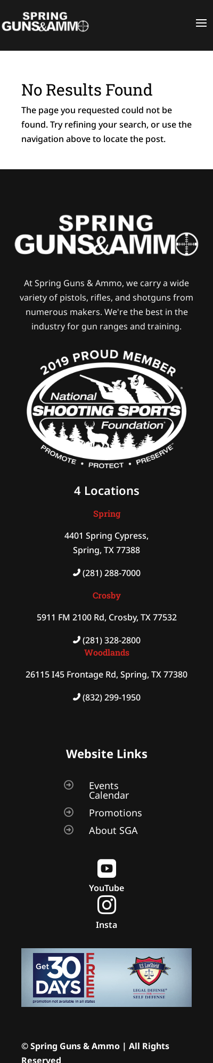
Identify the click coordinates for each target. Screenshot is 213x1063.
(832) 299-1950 (112, 697)
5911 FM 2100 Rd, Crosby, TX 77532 (107, 617)
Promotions (115, 812)
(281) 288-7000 (112, 573)
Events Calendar (109, 790)
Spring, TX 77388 (106, 550)
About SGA (113, 830)
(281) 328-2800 (112, 640)
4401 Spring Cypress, (106, 535)
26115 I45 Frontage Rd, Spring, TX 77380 (106, 674)
